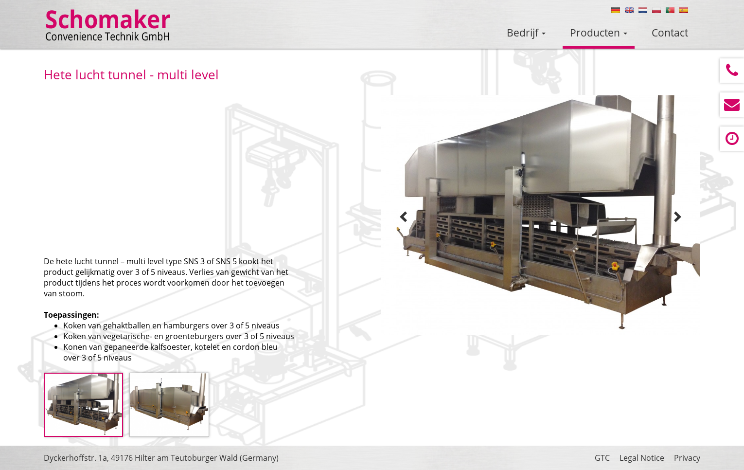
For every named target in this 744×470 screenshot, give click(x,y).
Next (677, 217)
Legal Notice (642, 457)
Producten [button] (598, 32)
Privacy (687, 457)
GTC (602, 457)
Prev (403, 217)
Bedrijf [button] (526, 32)
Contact (670, 32)
